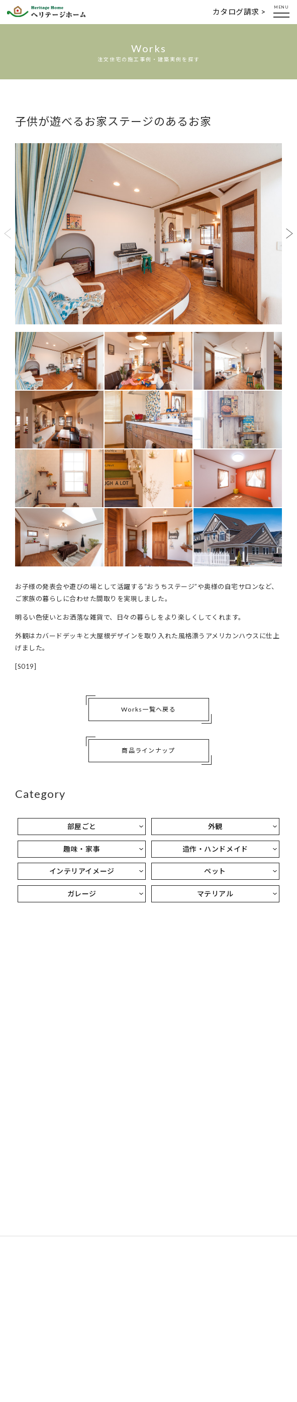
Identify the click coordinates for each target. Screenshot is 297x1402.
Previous (8, 233)
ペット (215, 871)
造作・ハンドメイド (215, 849)
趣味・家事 (81, 849)
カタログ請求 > (239, 11)
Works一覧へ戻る (148, 709)
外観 (215, 826)
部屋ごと (81, 826)
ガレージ (81, 893)
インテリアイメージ (82, 871)
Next (289, 233)
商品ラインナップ (148, 750)
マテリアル (215, 893)
